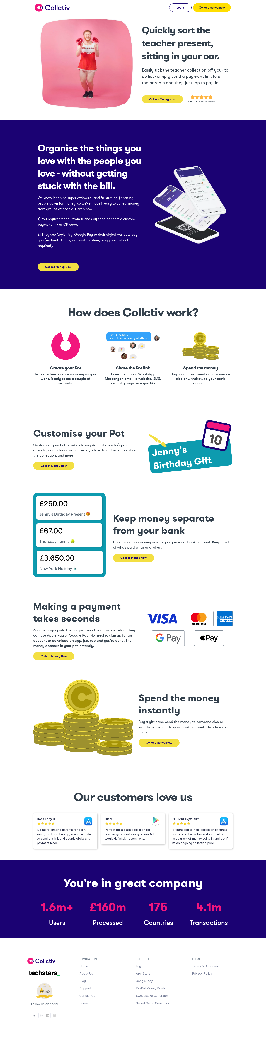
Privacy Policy (202, 973)
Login (139, 966)
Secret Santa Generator (152, 1003)
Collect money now (212, 8)
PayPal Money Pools (150, 988)
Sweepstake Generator (152, 996)
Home (83, 966)
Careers (85, 1003)
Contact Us (87, 996)
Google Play (144, 981)
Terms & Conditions (205, 966)
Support (85, 988)
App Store (143, 973)
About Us (86, 973)
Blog (82, 981)
